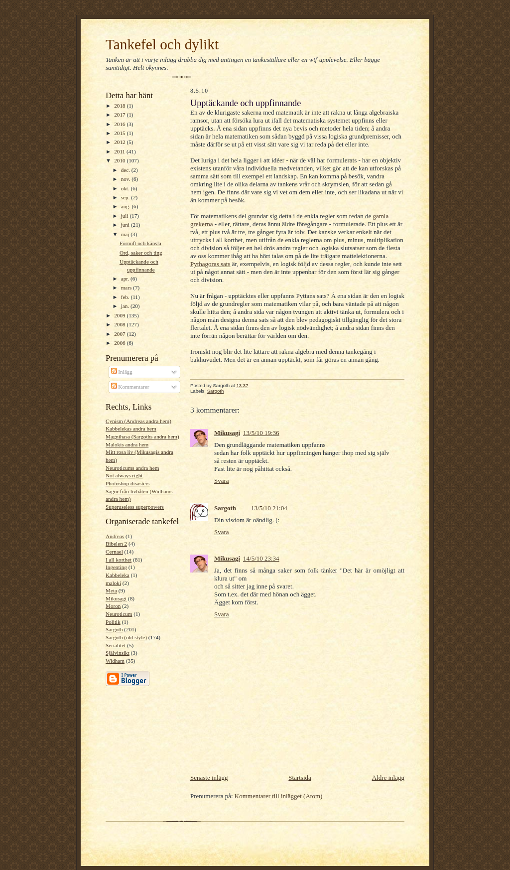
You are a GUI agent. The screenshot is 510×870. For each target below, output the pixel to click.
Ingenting (116, 567)
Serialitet (116, 645)
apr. (125, 279)
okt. (126, 188)
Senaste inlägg (209, 777)
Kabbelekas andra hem (131, 429)
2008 (120, 324)
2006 (120, 343)
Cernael (114, 552)
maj (126, 234)
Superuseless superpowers (135, 507)
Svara (221, 480)
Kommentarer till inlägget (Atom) (279, 796)
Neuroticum (119, 614)
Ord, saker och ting (141, 253)
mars (127, 287)
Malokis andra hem (127, 444)
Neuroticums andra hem (132, 468)
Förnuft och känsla (140, 243)
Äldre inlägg (388, 777)
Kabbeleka (117, 575)
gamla (380, 216)
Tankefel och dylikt (162, 44)
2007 (120, 334)
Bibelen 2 (116, 544)
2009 (120, 315)
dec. (126, 170)
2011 (120, 151)
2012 (120, 142)
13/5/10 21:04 (269, 508)
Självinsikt (117, 653)
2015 (120, 133)
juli (125, 216)
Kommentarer (130, 387)
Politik (113, 622)
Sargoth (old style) (126, 637)
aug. (126, 206)
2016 (120, 124)
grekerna (201, 224)
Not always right (124, 475)
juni (126, 225)
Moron (113, 606)
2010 (120, 160)
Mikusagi (116, 598)
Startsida (299, 777)
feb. (126, 297)
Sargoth (114, 629)
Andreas (115, 536)
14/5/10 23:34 (261, 558)
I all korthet (118, 560)
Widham (115, 661)
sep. (126, 197)
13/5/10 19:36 (261, 432)
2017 (120, 115)
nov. (126, 179)
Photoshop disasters (127, 483)
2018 (120, 106)
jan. (125, 306)
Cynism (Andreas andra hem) (138, 421)
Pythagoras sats (210, 264)
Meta (111, 590)
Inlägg (121, 372)
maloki (113, 583)
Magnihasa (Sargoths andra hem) (142, 436)
